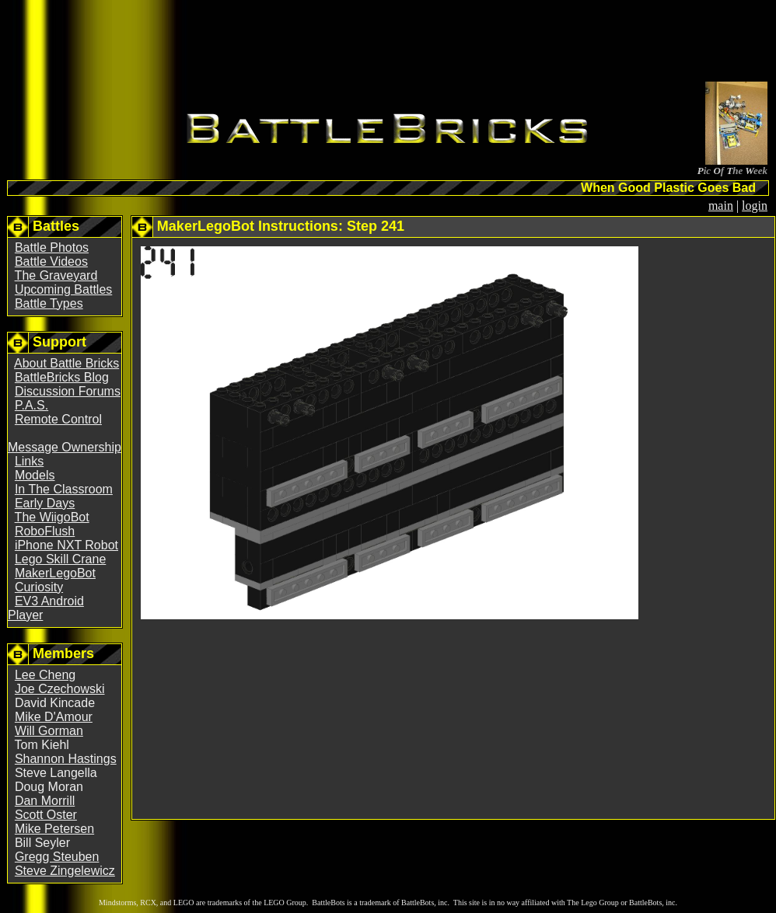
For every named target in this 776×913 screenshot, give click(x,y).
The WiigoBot (52, 517)
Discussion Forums (68, 391)
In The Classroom (64, 489)
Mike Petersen (54, 828)
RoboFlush (45, 531)
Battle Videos (51, 261)
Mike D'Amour (54, 716)
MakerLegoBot (55, 573)
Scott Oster (46, 814)
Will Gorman (49, 730)
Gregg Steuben (57, 856)
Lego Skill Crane (60, 559)
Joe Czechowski (60, 688)
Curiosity (39, 587)
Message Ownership (64, 447)
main (720, 205)
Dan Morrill (45, 800)
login (754, 205)
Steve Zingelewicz (65, 870)
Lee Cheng (45, 674)
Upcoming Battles (63, 289)
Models (35, 475)
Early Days (45, 503)
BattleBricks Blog (62, 377)
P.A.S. (31, 405)
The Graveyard (56, 275)
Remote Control (58, 419)
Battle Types (49, 303)
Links (29, 461)
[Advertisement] (388, 43)
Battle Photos (52, 247)
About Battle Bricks (66, 363)
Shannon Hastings (66, 758)
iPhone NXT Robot (66, 545)
